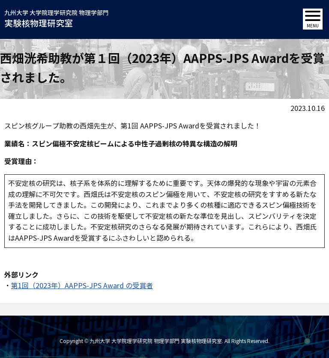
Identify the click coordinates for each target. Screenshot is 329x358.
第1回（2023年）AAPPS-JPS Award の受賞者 (82, 286)
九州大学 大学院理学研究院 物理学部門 (56, 19)
